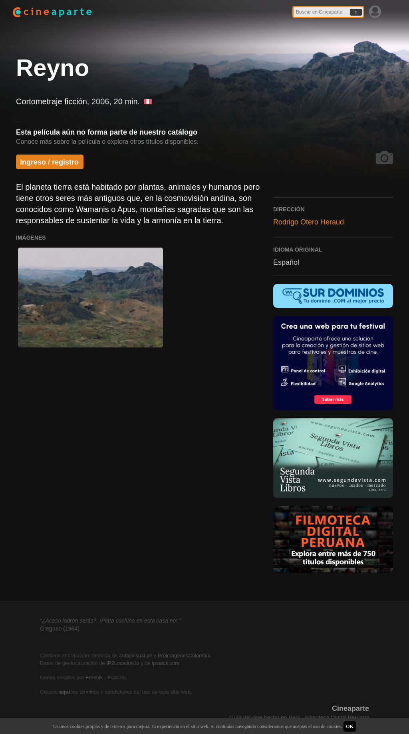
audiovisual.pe (135, 656)
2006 (100, 101)
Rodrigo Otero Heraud (308, 222)
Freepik (94, 677)
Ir (356, 12)
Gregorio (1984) (59, 628)
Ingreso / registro (49, 162)
